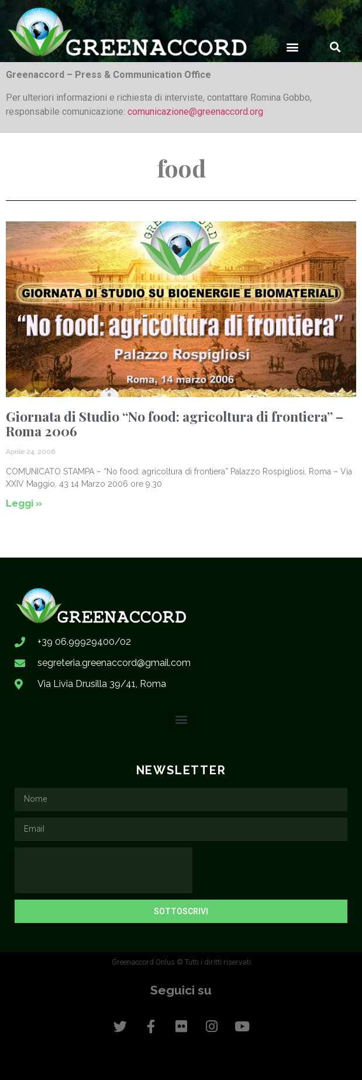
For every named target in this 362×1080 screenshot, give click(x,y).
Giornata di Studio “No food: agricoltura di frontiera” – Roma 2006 (174, 423)
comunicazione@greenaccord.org (195, 111)
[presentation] (103, 870)
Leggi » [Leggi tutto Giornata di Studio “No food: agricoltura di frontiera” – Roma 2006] (24, 503)
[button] (292, 46)
